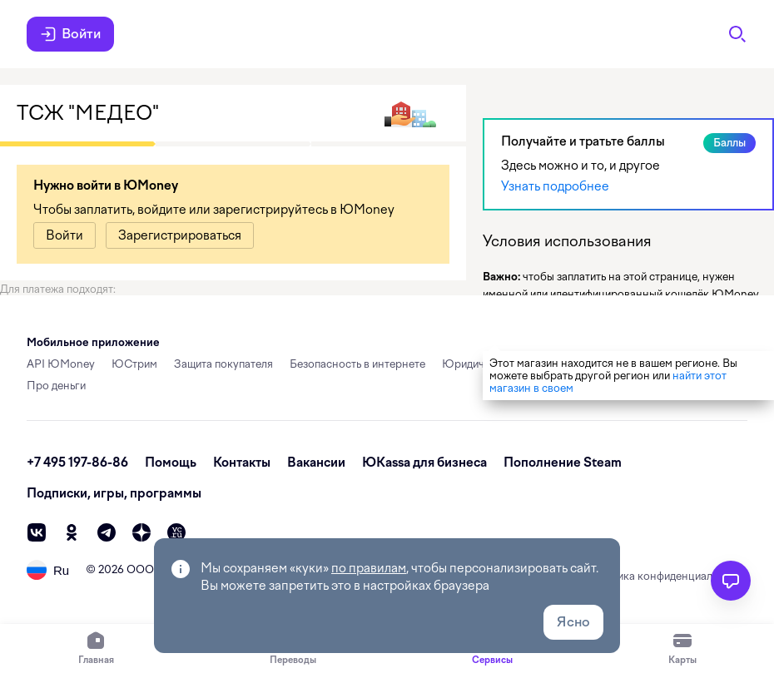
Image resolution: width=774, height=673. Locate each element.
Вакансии (316, 462)
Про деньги (56, 385)
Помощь (170, 462)
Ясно (573, 622)
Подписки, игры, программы (114, 493)
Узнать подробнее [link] (555, 186)
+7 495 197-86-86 (77, 462)
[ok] (72, 532)
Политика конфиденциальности (666, 576)
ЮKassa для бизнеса (424, 462)
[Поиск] (737, 34)
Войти (70, 34)
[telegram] (107, 532)
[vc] (176, 532)
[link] (64, 235)
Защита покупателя (223, 364)
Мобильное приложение (93, 342)
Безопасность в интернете (357, 364)
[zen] (141, 532)
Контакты (241, 462)
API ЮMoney (61, 364)
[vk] (37, 532)
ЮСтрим (134, 364)
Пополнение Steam (563, 462)
